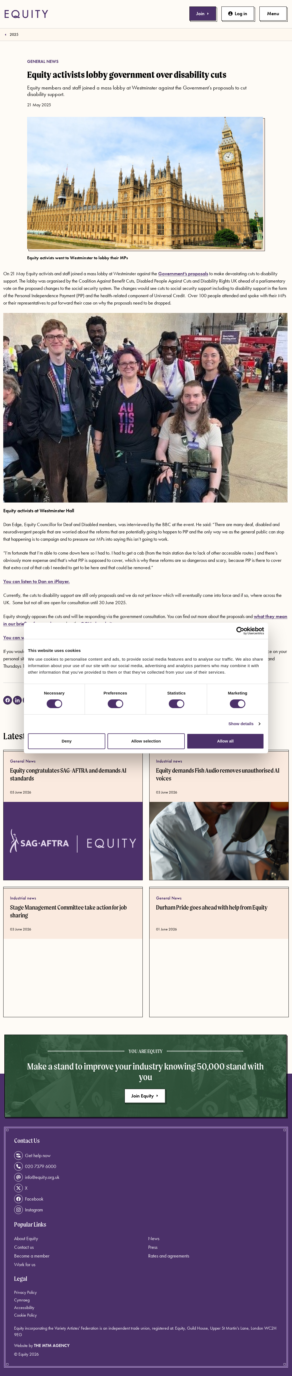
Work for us (24, 1264)
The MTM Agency (51, 1345)
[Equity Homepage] (26, 14)
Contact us (24, 1247)
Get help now (32, 1155)
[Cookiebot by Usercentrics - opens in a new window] (240, 631)
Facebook (28, 1199)
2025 (14, 34)
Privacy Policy (25, 1292)
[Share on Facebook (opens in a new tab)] (7, 700)
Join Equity (144, 1096)
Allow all (225, 741)
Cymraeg (22, 1300)
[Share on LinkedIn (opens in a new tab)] (17, 700)
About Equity (26, 1238)
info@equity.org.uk (36, 1177)
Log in (237, 13)
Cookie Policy (25, 1315)
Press (152, 1247)
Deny (67, 741)
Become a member (31, 1256)
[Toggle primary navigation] (273, 14)
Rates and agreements (168, 1256)
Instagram (28, 1209)
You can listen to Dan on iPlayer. (36, 581)
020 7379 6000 (35, 1166)
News (153, 1238)
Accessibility (24, 1307)
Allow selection (146, 741)
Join (202, 13)
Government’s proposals (183, 273)
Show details (241, 723)
